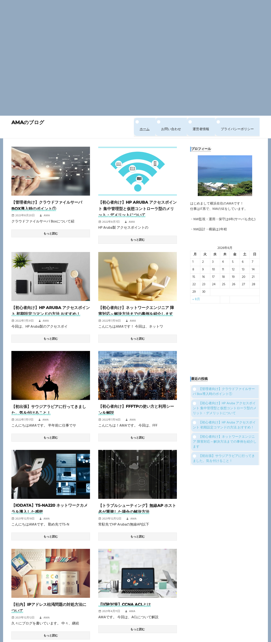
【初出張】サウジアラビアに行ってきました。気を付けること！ (224, 458)
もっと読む (50, 233)
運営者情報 (201, 129)
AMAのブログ (27, 122)
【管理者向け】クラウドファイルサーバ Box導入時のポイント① (224, 391)
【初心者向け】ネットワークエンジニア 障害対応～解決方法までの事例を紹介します (137, 314)
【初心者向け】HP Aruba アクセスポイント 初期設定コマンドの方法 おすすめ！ (224, 425)
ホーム (145, 129)
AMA (47, 215)
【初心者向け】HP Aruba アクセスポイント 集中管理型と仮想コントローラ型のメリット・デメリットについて (137, 208)
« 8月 (196, 299)
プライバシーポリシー (237, 129)
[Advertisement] (135, 29)
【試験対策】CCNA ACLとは (125, 610)
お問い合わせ (171, 129)
